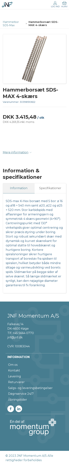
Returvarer (16, 382)
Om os (12, 365)
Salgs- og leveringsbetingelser (30, 388)
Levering (14, 376)
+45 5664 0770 (23, 333)
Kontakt (14, 370)
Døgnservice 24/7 (21, 393)
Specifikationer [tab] (50, 188)
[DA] (7, 4)
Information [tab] (18, 188)
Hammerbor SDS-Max (11, 23)
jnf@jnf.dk (15, 337)
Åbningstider (17, 399)
